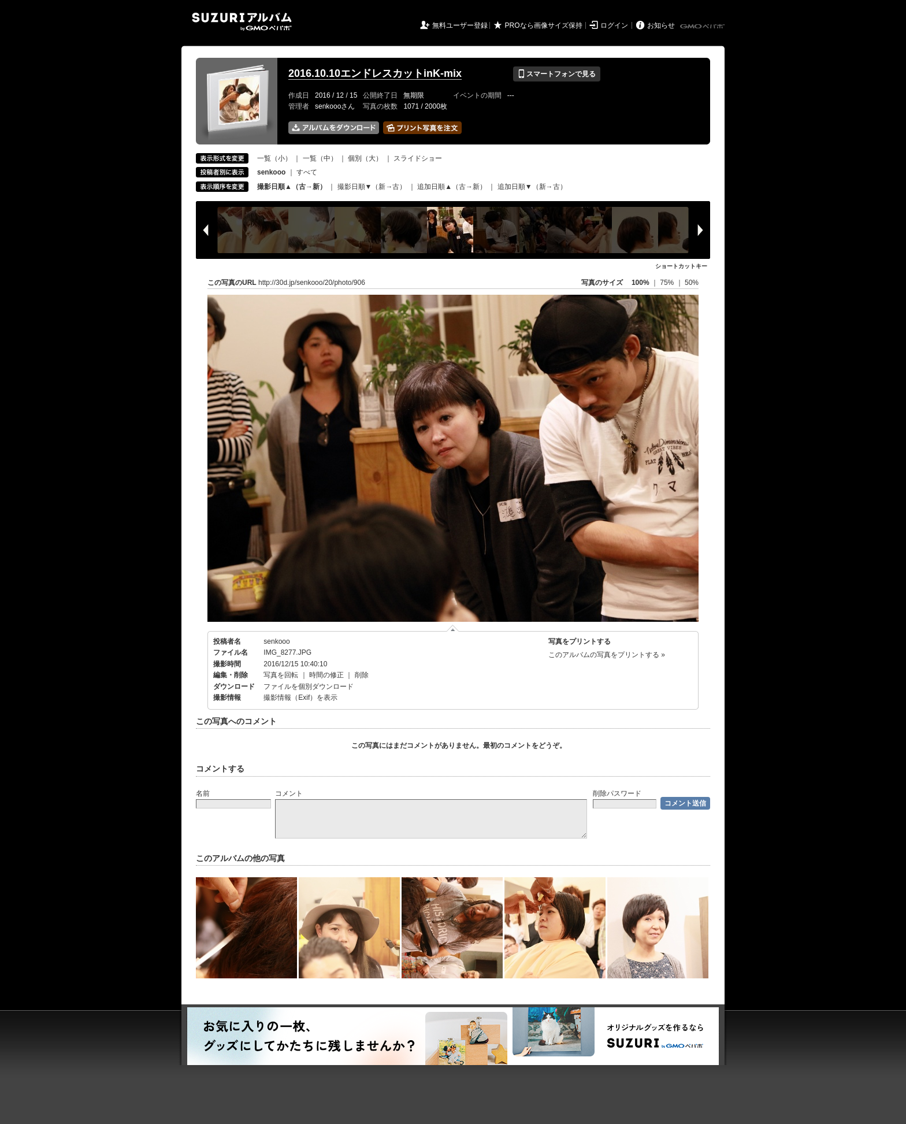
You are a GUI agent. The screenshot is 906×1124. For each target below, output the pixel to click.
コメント (289, 793)
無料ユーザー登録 (460, 25)
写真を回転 (280, 675)
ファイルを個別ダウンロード (308, 686)
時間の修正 (326, 675)
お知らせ (661, 25)
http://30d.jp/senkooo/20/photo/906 (311, 283)
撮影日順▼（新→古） (372, 187)
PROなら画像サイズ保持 (543, 25)
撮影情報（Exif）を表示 (300, 697)
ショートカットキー (681, 266)
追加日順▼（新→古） (532, 187)
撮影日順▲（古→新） (291, 187)
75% (667, 283)
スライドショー (417, 158)
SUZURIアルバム (241, 21)
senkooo (276, 641)
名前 (203, 793)
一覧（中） (320, 158)
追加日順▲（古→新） (452, 187)
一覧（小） (274, 158)
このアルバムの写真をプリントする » (606, 655)
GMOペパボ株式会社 (703, 26)
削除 (362, 675)
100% (640, 283)
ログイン (614, 25)
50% (692, 283)
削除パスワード (617, 793)
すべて (306, 172)
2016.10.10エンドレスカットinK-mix (375, 73)
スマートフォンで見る (557, 73)
